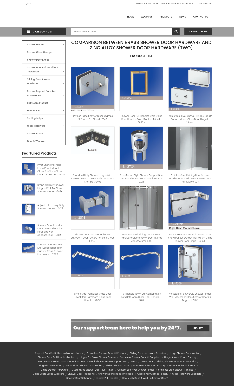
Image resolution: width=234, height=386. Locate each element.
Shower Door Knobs (38, 59)
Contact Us (200, 16)
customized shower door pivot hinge (93, 369)
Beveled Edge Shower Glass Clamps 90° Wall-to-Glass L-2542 (92, 117)
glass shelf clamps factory (152, 373)
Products (166, 16)
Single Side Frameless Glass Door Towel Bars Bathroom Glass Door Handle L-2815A (92, 297)
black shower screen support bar (108, 361)
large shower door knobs (184, 353)
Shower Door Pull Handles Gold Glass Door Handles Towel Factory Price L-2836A (141, 119)
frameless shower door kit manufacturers (61, 361)
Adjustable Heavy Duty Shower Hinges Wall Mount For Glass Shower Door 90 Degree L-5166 (190, 297)
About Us (146, 16)
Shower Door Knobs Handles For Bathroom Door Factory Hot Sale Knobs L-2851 (92, 238)
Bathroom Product (45, 103)
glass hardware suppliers (186, 373)
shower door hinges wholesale (115, 373)
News (182, 16)
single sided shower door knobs (83, 365)
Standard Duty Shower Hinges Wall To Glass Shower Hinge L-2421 (50, 188)
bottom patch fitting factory (149, 365)
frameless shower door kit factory (106, 353)
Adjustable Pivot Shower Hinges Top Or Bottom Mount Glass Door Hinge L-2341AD (190, 119)
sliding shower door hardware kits (176, 361)
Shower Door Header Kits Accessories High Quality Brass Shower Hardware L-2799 (50, 249)
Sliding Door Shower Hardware (45, 82)
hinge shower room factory (180, 357)
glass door (147, 361)
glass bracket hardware (54, 369)
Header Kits (45, 110)
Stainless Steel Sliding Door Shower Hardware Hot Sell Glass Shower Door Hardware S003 (190, 178)
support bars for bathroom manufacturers (59, 353)
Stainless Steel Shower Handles (175, 369)
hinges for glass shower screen (97, 357)
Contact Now (198, 31)
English (27, 3)
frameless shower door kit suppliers (139, 357)
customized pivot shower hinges (135, 369)
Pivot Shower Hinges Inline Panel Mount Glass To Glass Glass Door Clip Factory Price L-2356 (51, 171)
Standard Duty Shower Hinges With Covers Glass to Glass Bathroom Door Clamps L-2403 (92, 178)
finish (134, 361)
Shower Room (35, 133)
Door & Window (45, 141)
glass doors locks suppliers (48, 373)
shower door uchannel (79, 378)
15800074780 (205, 3)
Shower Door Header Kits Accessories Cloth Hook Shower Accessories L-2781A (50, 230)
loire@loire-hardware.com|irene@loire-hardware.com (164, 3)
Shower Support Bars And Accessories (45, 93)
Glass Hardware (45, 126)
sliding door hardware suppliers (148, 353)
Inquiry (198, 328)
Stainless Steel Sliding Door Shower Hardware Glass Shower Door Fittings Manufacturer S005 (141, 238)
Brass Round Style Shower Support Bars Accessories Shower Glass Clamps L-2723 (141, 178)
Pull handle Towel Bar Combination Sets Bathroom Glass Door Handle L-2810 (141, 297)
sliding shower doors (118, 365)
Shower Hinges (45, 44)
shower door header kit (81, 373)
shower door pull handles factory (57, 357)
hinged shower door (50, 365)
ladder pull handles (107, 378)
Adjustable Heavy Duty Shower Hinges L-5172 (51, 206)
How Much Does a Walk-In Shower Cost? (145, 378)
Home (130, 16)
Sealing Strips (35, 118)
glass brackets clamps (182, 365)
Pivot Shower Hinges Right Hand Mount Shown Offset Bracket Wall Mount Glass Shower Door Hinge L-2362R (190, 238)
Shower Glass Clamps (45, 52)
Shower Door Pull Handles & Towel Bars (45, 70)
